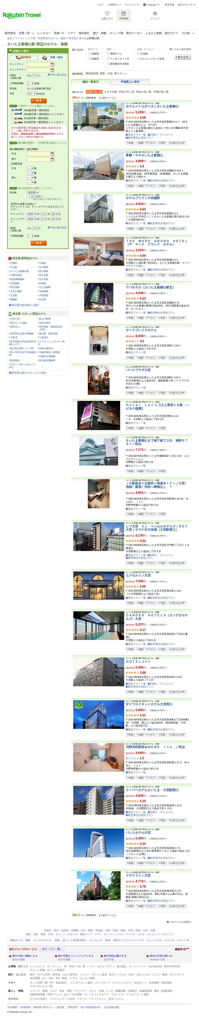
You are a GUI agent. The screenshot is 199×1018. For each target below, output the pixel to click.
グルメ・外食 (96, 990)
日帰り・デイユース (161, 134)
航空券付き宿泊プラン (140, 137)
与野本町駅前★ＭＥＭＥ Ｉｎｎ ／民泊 (155, 747)
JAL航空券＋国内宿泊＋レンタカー (44, 122)
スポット (122, 73)
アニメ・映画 (159, 974)
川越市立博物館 (47, 356)
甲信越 (98, 930)
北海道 (47, 930)
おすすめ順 (111, 91)
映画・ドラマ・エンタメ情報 (78, 978)
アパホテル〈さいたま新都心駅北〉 (150, 287)
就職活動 (120, 990)
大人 (29, 75)
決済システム (116, 998)
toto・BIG (54, 978)
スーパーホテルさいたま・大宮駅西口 (152, 790)
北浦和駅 (43, 291)
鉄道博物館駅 (17, 279)
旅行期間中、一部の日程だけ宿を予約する (46, 198)
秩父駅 (42, 299)
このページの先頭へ (180, 922)
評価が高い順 (160, 91)
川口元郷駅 (45, 287)
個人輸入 (122, 966)
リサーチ (82, 998)
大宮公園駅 (16, 291)
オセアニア (167, 934)
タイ (58, 934)
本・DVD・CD (72, 966)
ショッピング (37, 966)
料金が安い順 (126, 91)
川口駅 (13, 267)
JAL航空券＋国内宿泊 (36, 118)
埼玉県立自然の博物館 (22, 333)
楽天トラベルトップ (18, 38)
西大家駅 (43, 271)
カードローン (102, 982)
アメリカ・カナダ (135, 934)
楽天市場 (169, 4)
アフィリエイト (97, 998)
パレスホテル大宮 (138, 832)
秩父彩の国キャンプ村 (22, 348)
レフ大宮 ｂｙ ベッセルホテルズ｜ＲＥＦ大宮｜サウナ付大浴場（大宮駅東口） (157, 528)
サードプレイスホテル (141, 330)
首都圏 (74, 930)
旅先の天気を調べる (161, 955)
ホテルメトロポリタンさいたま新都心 (152, 106)
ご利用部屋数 (17, 83)
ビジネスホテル (42, 940)
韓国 (28, 934)
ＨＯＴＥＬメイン (138, 661)
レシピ (109, 990)
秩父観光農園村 (47, 360)
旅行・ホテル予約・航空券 (45, 974)
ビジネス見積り (39, 998)
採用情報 (25, 1007)
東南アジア (86, 934)
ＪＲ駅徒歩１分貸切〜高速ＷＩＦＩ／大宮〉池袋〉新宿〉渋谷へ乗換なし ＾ (157, 485)
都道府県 (93, 73)
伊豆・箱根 (87, 930)
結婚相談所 (146, 990)
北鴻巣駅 (15, 283)
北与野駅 (43, 267)
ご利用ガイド (114, 4)
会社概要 (12, 1007)
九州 (145, 930)
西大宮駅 (43, 275)
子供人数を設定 (58, 74)
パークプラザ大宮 (138, 370)
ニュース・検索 (39, 990)
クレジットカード (122, 982)
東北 (56, 930)
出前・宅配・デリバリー (73, 990)
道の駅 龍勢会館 (48, 333)
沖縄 (152, 930)
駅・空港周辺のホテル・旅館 (49, 38)
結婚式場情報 (37, 994)
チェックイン (17, 64)
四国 (137, 930)
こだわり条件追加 (181, 49)
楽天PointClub (172, 966)
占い (44, 978)
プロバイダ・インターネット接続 (130, 994)
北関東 (64, 930)
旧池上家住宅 (46, 348)
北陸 (107, 930)
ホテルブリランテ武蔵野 (143, 198)
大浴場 (144, 53)
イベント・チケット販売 (93, 974)
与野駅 (13, 263)
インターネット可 (119, 58)
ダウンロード (176, 974)
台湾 (50, 934)
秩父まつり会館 (18, 322)
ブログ (53, 990)
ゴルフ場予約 (69, 974)
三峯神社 (43, 337)
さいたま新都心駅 (19, 271)
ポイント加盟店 (56, 970)
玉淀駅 (13, 295)
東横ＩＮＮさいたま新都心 (144, 155)
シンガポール (70, 934)
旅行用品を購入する (115, 955)
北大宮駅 (43, 279)
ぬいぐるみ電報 (73, 994)
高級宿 (95, 58)
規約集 (60, 1007)
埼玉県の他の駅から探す (25, 305)
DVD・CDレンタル (139, 974)
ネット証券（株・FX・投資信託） (49, 982)
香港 (43, 934)
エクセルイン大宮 (138, 575)
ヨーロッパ (153, 934)
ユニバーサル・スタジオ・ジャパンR (168, 940)
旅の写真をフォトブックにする (75, 955)
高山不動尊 (45, 318)
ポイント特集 (37, 970)
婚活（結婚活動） (164, 990)
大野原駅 (43, 295)
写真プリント (54, 994)
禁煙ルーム (116, 53)
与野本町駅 (16, 275)
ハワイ (119, 934)
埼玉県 (72, 38)
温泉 (57, 940)
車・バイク (89, 966)
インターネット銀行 (81, 982)
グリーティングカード (96, 994)
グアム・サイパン (103, 934)
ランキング (96, 940)
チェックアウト (18, 69)
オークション (54, 966)
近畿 (122, 930)
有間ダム (15, 326)
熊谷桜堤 (15, 360)
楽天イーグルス (118, 974)
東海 (115, 930)
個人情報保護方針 (91, 1007)
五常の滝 (15, 318)
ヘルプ (99, 4)
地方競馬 (35, 978)
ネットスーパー (138, 966)
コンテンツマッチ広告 (62, 998)
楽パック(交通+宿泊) (74, 940)
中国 (130, 930)
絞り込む (183, 57)
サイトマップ (132, 4)
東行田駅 (15, 287)
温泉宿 (95, 53)
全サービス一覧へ (52, 949)
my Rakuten (155, 966)
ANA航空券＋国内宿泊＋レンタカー (44, 114)
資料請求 (72, 1007)
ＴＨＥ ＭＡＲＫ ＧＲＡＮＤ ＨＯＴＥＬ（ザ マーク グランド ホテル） (157, 242)
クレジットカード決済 (152, 58)
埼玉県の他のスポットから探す (29, 372)
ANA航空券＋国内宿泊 (36, 110)
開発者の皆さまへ (44, 1007)
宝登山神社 (45, 322)
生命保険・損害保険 (160, 982)
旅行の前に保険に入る (25, 955)
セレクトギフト (106, 966)
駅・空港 (108, 73)
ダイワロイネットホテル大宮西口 (149, 704)
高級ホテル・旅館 (20, 940)
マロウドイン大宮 (138, 875)
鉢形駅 (42, 283)
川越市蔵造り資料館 (49, 352)
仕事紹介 (132, 990)
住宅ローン (140, 982)
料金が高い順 (143, 91)
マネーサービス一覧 (41, 986)
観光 (107, 940)
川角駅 (42, 263)
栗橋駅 (13, 299)
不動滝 (13, 337)
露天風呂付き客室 (119, 63)
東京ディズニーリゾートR (128, 940)
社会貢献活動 (111, 1007)
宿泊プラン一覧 (137, 134)
